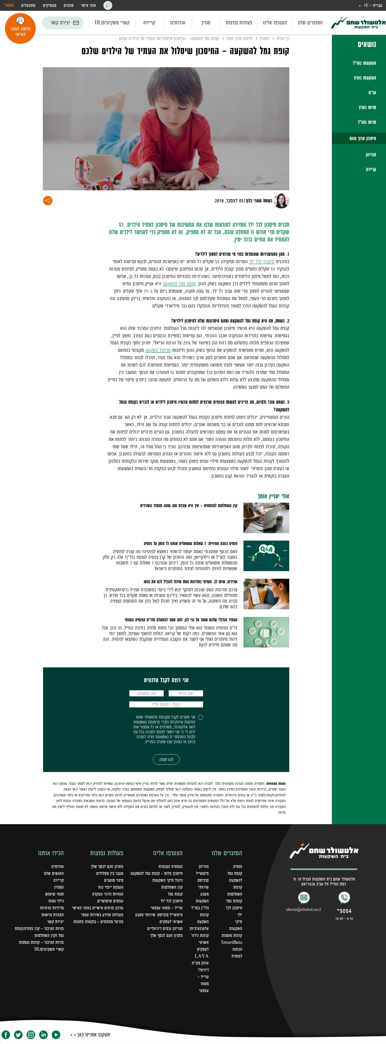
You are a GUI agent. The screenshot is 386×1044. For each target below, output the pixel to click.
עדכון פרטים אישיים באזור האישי (97, 907)
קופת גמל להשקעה (179, 284)
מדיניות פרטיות (52, 907)
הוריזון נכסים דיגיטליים (165, 928)
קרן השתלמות (172, 887)
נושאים (367, 44)
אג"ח (372, 93)
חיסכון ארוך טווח (363, 138)
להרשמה (166, 759)
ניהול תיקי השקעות (167, 880)
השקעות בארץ (365, 78)
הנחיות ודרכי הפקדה (107, 894)
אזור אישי (88, 5)
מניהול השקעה (158, 350)
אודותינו (177, 23)
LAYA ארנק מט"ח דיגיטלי (200, 963)
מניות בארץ (367, 107)
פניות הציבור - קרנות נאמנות (41, 942)
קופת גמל (175, 894)
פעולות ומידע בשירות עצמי (102, 914)
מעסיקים (49, 5)
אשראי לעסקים (171, 921)
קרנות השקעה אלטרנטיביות (199, 921)
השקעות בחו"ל (364, 63)
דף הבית (283, 38)
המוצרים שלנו (310, 23)
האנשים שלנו (54, 873)
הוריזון (371, 155)
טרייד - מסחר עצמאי (203, 983)
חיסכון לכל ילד (261, 261)
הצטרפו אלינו (275, 23)
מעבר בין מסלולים (109, 873)
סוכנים (69, 5)
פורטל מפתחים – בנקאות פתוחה (98, 921)
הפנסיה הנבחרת (171, 866)
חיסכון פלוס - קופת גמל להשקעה (156, 873)
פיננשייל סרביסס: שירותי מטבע (159, 914)
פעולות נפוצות (238, 23)
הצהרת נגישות (53, 914)
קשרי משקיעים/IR (112, 23)
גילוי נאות (56, 901)
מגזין (206, 23)
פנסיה (237, 866)
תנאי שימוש (54, 894)
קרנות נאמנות (232, 935)
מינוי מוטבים (113, 880)
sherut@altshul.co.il (303, 909)
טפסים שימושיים (110, 901)
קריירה (149, 23)
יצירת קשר (60, 23)
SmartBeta (231, 942)
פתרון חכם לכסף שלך (166, 935)
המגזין (264, 38)
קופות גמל (234, 901)
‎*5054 (9, 5)
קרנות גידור (200, 935)
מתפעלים (28, 5)
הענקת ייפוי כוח (110, 887)
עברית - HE (372, 5)
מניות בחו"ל (367, 122)
